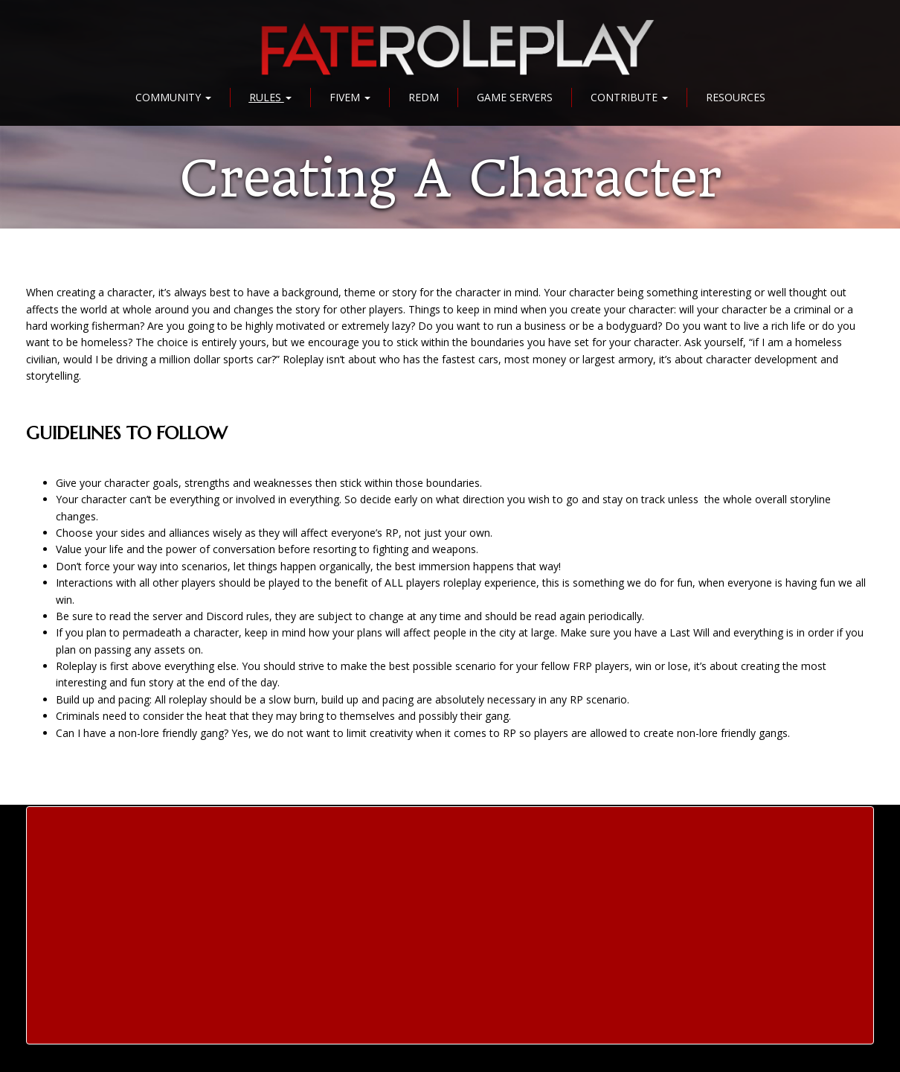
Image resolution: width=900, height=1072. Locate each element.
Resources (735, 97)
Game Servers (515, 97)
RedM (423, 97)
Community (173, 97)
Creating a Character (450, 178)
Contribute (629, 97)
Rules (270, 97)
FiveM (350, 97)
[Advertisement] (450, 925)
